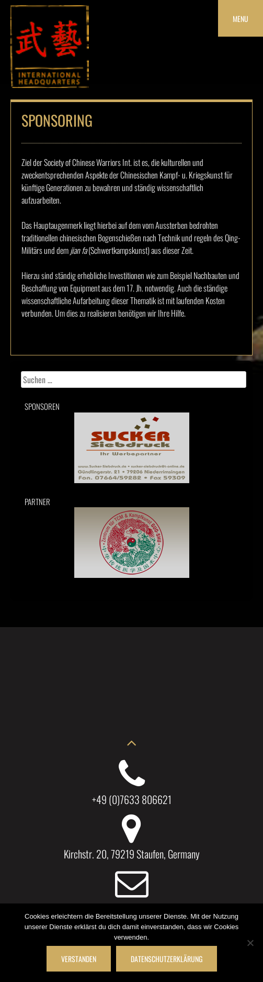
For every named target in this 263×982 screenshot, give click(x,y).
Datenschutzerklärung (166, 958)
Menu (240, 18)
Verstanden (78, 958)
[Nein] (250, 943)
